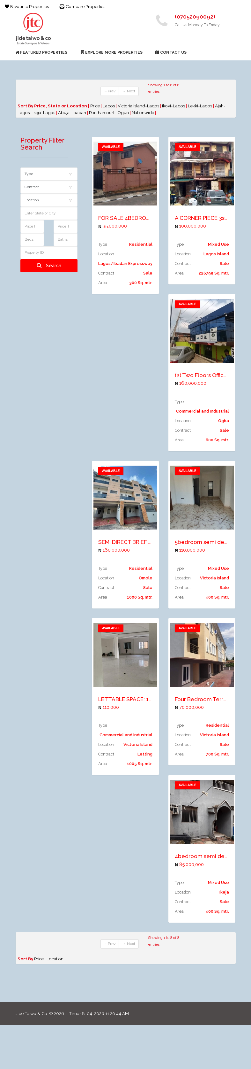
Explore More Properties (112, 52)
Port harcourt (102, 112)
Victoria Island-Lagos (139, 105)
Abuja (64, 112)
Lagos (109, 105)
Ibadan (79, 112)
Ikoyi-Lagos (174, 105)
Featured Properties (41, 52)
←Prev (109, 91)
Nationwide (143, 112)
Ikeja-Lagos (44, 112)
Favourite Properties (27, 6)
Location (55, 958)
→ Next (128, 91)
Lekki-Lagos (200, 105)
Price (95, 105)
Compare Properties (82, 6)
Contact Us (171, 52)
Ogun (123, 112)
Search (49, 265)
